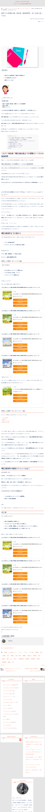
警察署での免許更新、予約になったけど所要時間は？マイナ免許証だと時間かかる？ (34, 718)
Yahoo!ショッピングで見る (18, 302)
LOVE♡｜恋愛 (6, 679)
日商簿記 (12, 629)
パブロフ (25, 626)
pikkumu (41, 21)
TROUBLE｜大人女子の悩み (9, 702)
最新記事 (12, 609)
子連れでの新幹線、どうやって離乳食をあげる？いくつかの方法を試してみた (34, 733)
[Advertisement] (22, 35)
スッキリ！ (20, 626)
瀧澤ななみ (29, 629)
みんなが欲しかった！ (13, 626)
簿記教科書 (33, 632)
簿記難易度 (4, 635)
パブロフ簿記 (5, 403)
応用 (8, 629)
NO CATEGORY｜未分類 (8, 685)
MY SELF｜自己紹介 (7, 682)
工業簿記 (3, 629)
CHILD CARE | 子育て (7, 664)
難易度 (9, 635)
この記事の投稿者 (5, 609)
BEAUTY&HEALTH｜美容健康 (9, 658)
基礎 (41, 626)
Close (15, 136)
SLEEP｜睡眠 (5, 693)
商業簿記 (36, 626)
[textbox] (22, 261)
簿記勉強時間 (21, 632)
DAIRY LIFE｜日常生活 (8, 667)
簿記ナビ (4, 404)
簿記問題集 (27, 632)
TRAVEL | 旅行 (6, 699)
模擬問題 (24, 629)
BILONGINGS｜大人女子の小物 (9, 661)
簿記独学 (38, 632)
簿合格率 (34, 629)
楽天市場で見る (29, 299)
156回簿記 (5, 626)
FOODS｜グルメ (6, 673)
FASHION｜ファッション (8, 670)
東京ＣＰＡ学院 (6, 407)
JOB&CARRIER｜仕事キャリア (25, 8)
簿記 (39, 629)
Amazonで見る (18, 299)
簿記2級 (3, 632)
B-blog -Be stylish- (22, 2)
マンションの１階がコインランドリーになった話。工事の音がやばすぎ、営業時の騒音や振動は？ (34, 726)
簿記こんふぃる (6, 406)
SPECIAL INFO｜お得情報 (8, 696)
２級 (13, 635)
